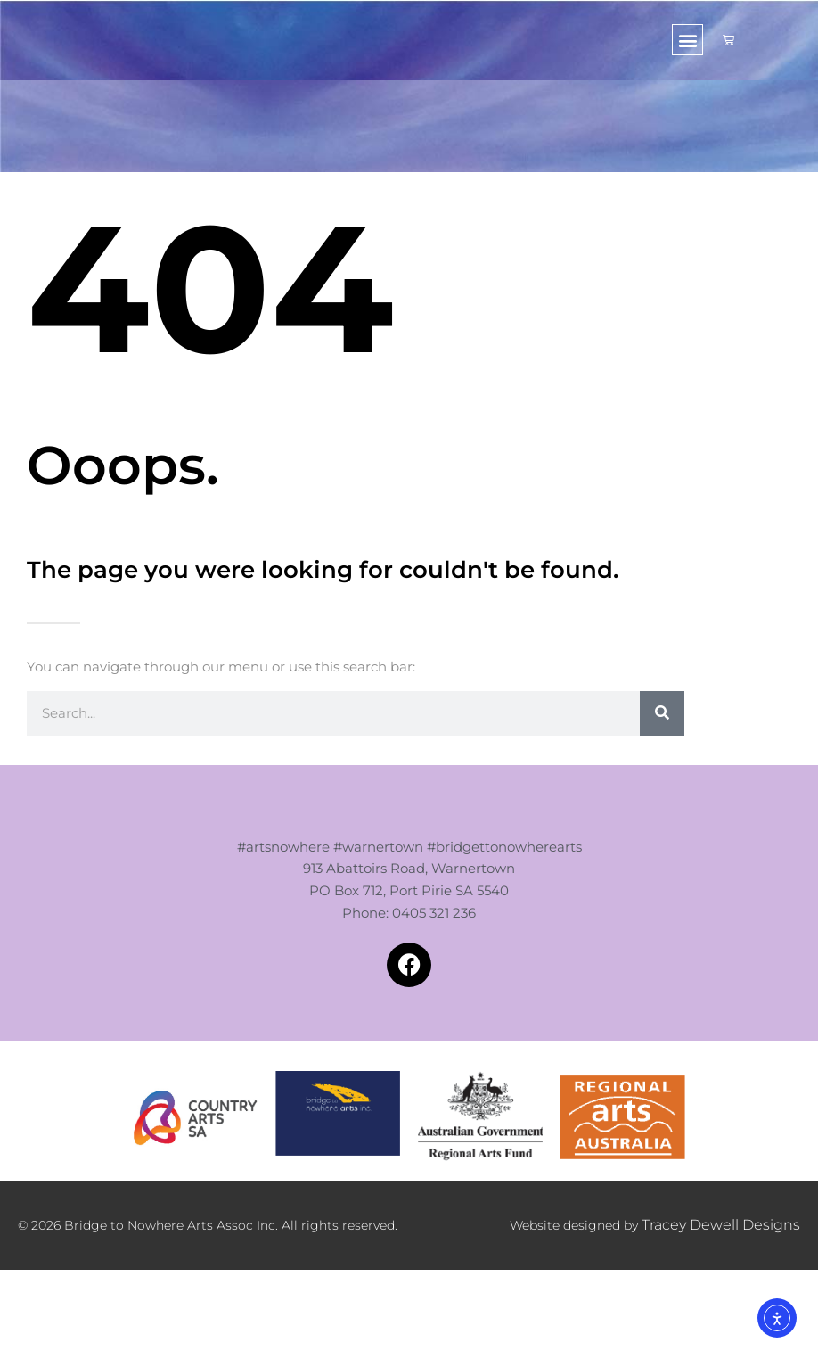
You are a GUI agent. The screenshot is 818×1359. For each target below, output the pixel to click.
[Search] (662, 713)
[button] (687, 39)
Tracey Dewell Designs (730, 1266)
